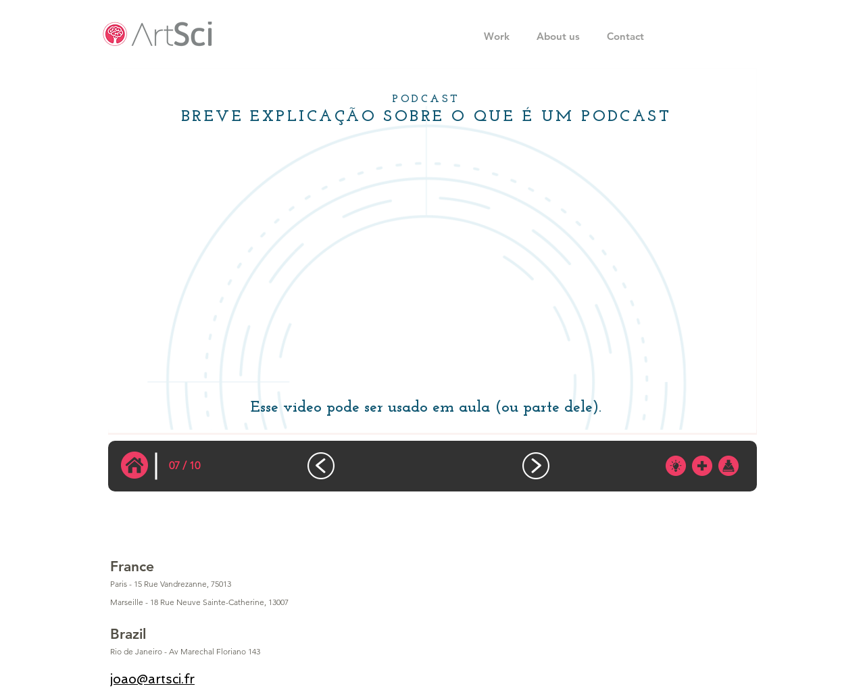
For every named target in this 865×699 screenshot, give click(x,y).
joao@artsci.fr (152, 679)
